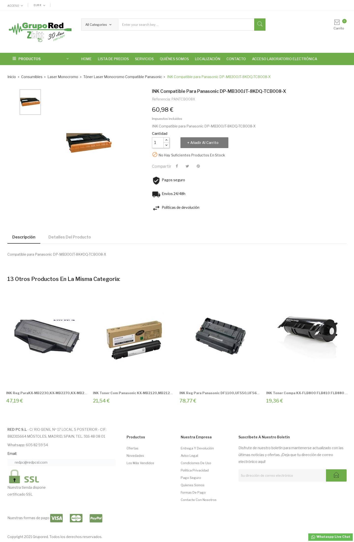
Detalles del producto (69, 237)
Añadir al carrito (204, 142)
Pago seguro (191, 478)
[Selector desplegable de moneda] (39, 5)
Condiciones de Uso (196, 463)
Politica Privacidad (195, 470)
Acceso (13, 5)
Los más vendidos (140, 463)
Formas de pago (193, 492)
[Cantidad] (158, 142)
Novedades (135, 456)
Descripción (23, 237)
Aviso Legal (189, 456)
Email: (12, 453)
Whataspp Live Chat (330, 537)
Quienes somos (193, 485)
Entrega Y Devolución (197, 448)
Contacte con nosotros (199, 500)
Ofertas (132, 448)
